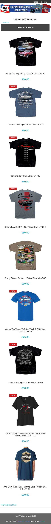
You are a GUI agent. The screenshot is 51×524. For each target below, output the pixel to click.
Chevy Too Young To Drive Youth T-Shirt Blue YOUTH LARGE (25, 330)
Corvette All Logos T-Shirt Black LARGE (25, 382)
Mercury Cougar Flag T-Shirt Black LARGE (25, 74)
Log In (44, 2)
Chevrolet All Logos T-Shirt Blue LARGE (25, 125)
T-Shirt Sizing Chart (8, 505)
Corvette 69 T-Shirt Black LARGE (25, 176)
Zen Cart (42, 521)
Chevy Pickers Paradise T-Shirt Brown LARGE (25, 278)
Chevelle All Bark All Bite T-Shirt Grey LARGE (25, 227)
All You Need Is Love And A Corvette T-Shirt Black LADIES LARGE (25, 435)
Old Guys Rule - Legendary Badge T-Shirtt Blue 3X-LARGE (25, 488)
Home (35, 2)
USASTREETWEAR (24, 521)
